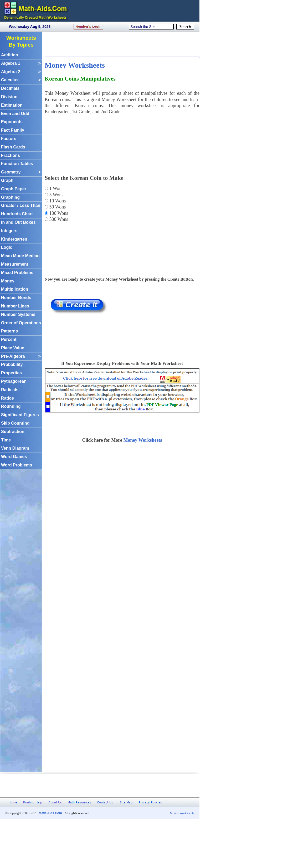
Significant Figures (20, 414)
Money (7, 281)
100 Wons (58, 213)
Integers (9, 230)
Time (6, 440)
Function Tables (17, 163)
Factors (8, 138)
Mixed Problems (17, 272)
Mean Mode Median (20, 255)
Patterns (9, 331)
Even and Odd (15, 113)
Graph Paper (13, 189)
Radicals (9, 389)
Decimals (10, 88)
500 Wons (58, 219)
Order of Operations (21, 323)
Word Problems (16, 465)
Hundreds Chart (17, 214)
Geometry (21, 172)
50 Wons (57, 207)
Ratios (7, 398)
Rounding (11, 406)
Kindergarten (14, 239)
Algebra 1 (21, 63)
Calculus (21, 80)
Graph (7, 180)
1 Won (54, 188)
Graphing (10, 197)
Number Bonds (16, 297)
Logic (6, 247)
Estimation (12, 105)
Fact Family (12, 130)
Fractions (10, 155)
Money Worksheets (75, 65)
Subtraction (12, 431)
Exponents (12, 122)
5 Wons (55, 194)
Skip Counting (15, 423)
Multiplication (14, 289)
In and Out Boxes (18, 222)
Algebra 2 (21, 72)
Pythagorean (14, 381)
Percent (9, 339)
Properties (11, 373)
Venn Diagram (15, 448)
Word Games (14, 456)
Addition (9, 55)
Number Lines (15, 306)
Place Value (12, 348)
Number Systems (18, 314)
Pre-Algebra (21, 356)
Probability (12, 364)
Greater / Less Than (20, 205)
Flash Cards (13, 147)
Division (9, 97)
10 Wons (57, 200)
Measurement (14, 264)
